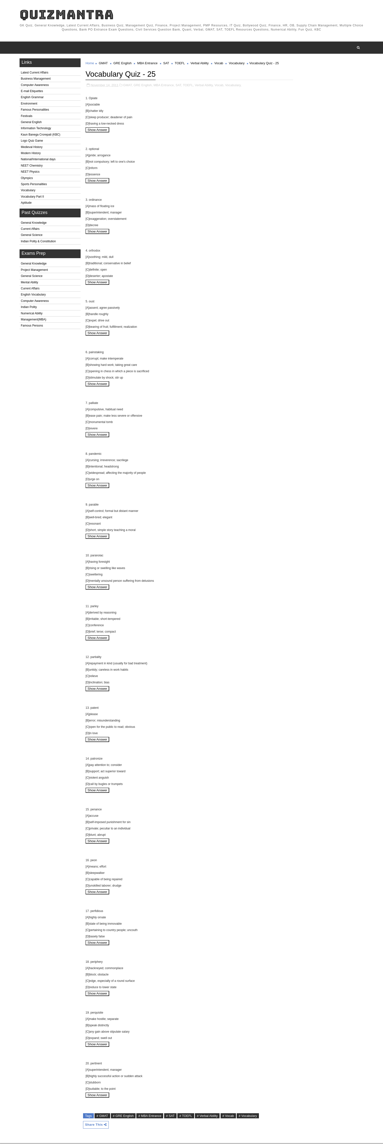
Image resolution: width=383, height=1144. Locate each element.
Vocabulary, (234, 86)
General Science (32, 236)
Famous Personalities (36, 111)
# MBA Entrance (150, 1117)
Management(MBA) (34, 320)
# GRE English (124, 1117)
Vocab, (220, 86)
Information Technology (37, 129)
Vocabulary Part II (33, 197)
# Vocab (229, 1117)
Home (90, 64)
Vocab (219, 64)
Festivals (27, 117)
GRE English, (143, 86)
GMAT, (129, 86)
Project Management (35, 271)
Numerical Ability (32, 314)
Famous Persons (33, 326)
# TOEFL (186, 1117)
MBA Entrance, (165, 86)
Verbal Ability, (205, 86)
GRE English (123, 64)
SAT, (179, 86)
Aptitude (27, 203)
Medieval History (32, 148)
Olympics (28, 179)
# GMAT (103, 1117)
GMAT (104, 64)
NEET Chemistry (32, 166)
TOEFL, (189, 86)
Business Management (37, 80)
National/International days (39, 160)
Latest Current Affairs (35, 73)
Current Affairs (31, 230)
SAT (167, 64)
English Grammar (33, 98)
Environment (30, 104)
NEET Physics (31, 172)
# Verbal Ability (208, 1117)
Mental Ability (30, 283)
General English (32, 123)
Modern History (32, 154)
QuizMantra (68, 14)
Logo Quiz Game (33, 141)
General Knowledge (34, 223)
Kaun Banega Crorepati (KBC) (41, 135)
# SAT (171, 1117)
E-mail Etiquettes (33, 92)
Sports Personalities (35, 185)
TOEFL (181, 64)
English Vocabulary (34, 295)
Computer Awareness (36, 86)
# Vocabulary (249, 1117)
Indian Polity (30, 308)
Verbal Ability (201, 64)
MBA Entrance (148, 64)
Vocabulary (29, 191)
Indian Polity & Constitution (39, 242)
